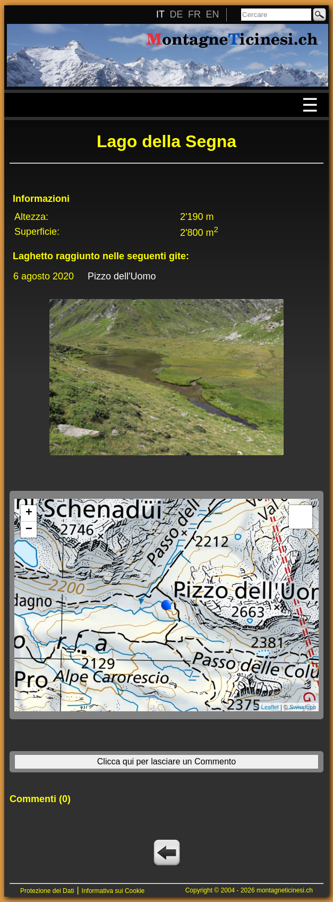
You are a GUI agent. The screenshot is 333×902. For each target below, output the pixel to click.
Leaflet (270, 707)
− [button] (28, 530)
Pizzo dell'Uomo (122, 276)
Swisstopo (302, 707)
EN (212, 14)
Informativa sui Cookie (113, 891)
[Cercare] (276, 14)
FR (194, 14)
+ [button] (28, 513)
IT (160, 14)
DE (176, 14)
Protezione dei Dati (47, 891)
